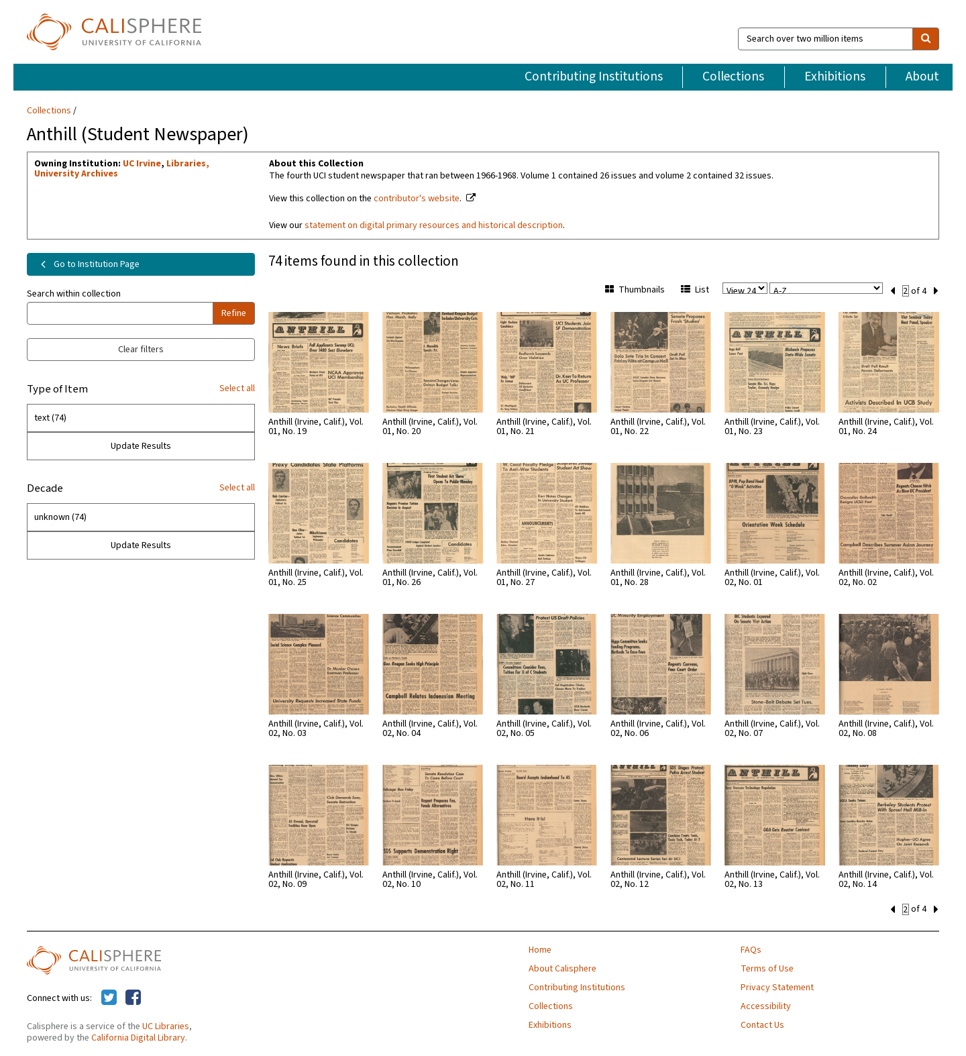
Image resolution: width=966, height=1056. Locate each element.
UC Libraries (165, 1025)
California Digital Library (138, 1036)
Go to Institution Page (88, 264)
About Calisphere (562, 967)
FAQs (751, 948)
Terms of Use (767, 967)
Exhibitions (834, 76)
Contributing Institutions (594, 76)
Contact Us (762, 1023)
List (695, 290)
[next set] (936, 289)
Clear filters (141, 349)
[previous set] (893, 289)
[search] (925, 39)
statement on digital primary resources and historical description (434, 225)
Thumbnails (635, 290)
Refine (233, 313)
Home (540, 948)
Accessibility (766, 1005)
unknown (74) (60, 517)
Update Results (141, 446)
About (922, 76)
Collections (733, 76)
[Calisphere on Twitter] (109, 997)
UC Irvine (142, 163)
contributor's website (417, 198)
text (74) (50, 418)
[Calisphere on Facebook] (133, 997)
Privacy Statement (777, 986)
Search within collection (74, 294)
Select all (237, 388)
